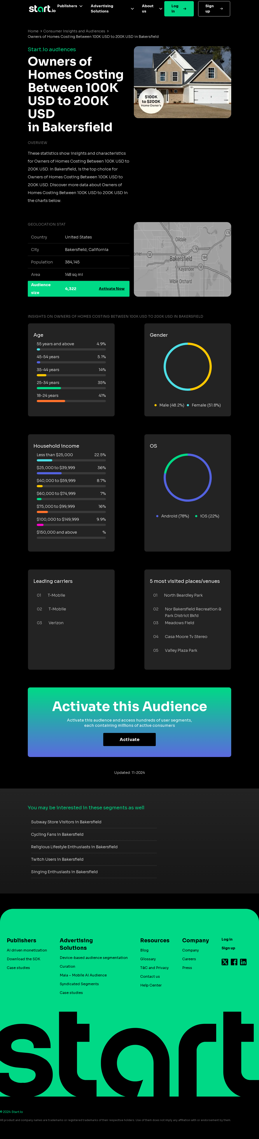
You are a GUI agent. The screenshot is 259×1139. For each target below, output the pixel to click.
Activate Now (112, 288)
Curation (67, 966)
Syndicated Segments (79, 984)
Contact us (150, 976)
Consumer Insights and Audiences (74, 31)
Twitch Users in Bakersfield (57, 859)
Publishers (67, 6)
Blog (144, 950)
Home (33, 31)
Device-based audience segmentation (94, 957)
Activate (130, 739)
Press (187, 968)
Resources (152, 940)
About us (148, 9)
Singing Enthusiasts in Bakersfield (64, 871)
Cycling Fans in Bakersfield (57, 834)
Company (193, 940)
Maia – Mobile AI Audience (83, 975)
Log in (175, 9)
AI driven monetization (27, 950)
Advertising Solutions (102, 9)
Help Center (151, 985)
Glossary (148, 959)
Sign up (209, 9)
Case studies (18, 968)
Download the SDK (23, 959)
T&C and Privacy (154, 968)
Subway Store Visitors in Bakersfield (66, 822)
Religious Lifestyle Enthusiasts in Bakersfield (74, 847)
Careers (189, 959)
